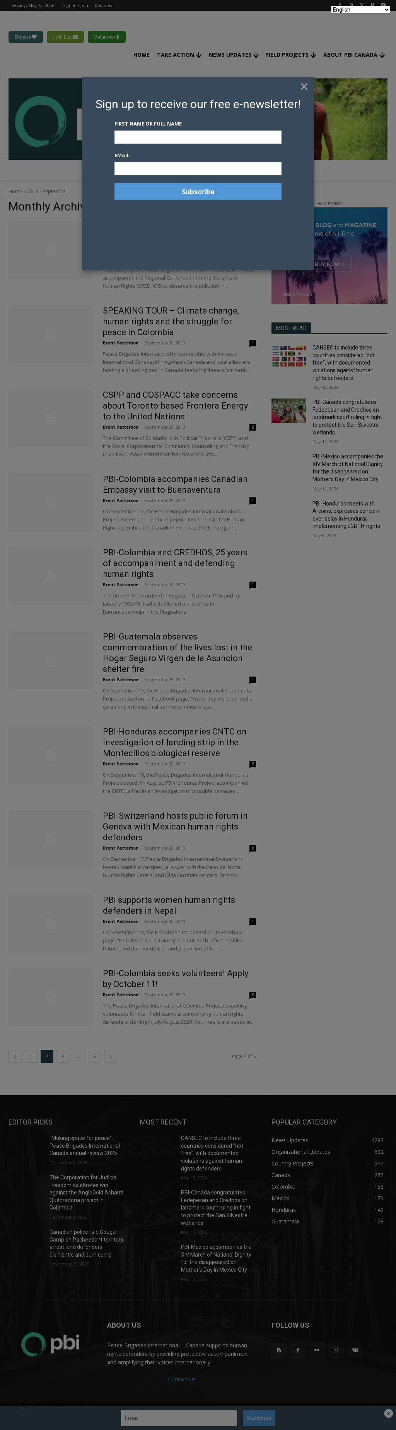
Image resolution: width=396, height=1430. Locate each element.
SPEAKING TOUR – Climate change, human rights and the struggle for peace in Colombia (171, 321)
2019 (32, 191)
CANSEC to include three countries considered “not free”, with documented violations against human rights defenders (343, 362)
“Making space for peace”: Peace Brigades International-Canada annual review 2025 (86, 1145)
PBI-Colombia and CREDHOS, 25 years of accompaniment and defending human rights (175, 563)
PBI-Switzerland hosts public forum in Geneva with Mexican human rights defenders (175, 826)
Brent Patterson (121, 258)
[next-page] (110, 1056)
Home (15, 191)
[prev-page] (15, 1056)
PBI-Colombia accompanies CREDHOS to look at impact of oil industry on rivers (176, 237)
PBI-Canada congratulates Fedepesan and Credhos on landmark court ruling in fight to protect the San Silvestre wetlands (347, 417)
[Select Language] (360, 10)
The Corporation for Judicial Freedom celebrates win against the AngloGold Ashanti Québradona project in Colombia (86, 1192)
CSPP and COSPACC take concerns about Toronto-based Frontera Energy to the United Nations (175, 405)
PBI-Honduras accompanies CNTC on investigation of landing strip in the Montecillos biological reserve (175, 742)
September (55, 191)
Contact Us (182, 1379)
